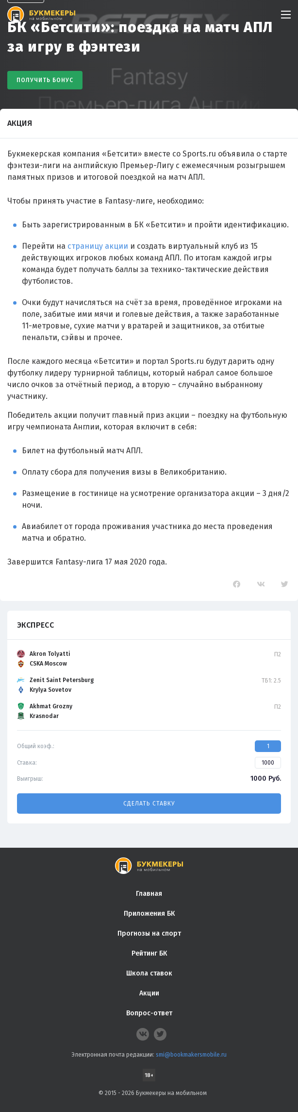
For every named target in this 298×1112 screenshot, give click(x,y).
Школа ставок (149, 973)
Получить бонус (45, 80)
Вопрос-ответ (149, 1013)
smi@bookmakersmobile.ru (191, 1054)
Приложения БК (149, 913)
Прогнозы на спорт (149, 933)
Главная (149, 894)
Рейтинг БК (149, 953)
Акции (149, 993)
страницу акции (97, 246)
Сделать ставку (149, 803)
